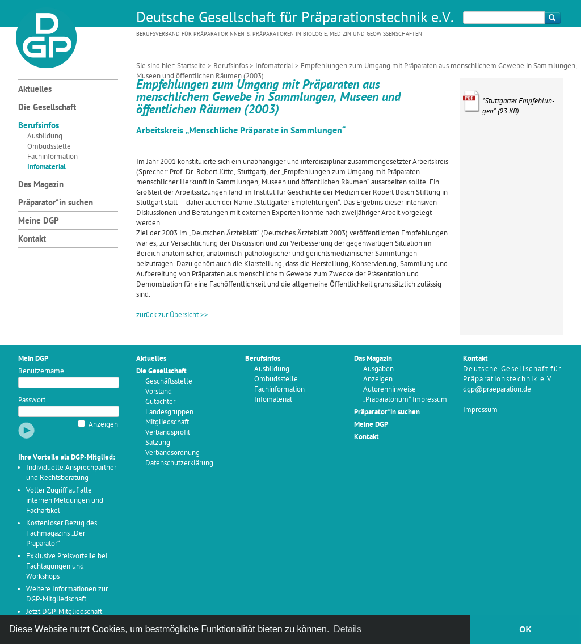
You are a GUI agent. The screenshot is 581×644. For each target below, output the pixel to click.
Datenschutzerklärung (179, 463)
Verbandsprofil (167, 432)
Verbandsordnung (172, 453)
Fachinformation (52, 157)
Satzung (157, 443)
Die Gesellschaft (47, 108)
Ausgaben (378, 369)
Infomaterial (274, 66)
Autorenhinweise (389, 389)
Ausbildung (44, 136)
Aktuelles (35, 90)
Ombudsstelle (49, 146)
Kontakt (32, 239)
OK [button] (525, 629)
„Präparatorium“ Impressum (405, 400)
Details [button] (347, 629)
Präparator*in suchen (55, 203)
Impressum (480, 410)
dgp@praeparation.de (497, 389)
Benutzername (41, 371)
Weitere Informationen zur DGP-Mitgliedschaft (67, 594)
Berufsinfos (230, 66)
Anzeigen (103, 425)
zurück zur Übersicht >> (172, 315)
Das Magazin (41, 185)
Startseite (191, 66)
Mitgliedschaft (167, 422)
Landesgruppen (169, 412)
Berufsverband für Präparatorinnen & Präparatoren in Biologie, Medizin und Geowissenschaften (279, 34)
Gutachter (160, 402)
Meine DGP (38, 221)
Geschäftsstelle (168, 381)
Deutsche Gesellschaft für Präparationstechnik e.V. (295, 19)
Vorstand (158, 392)
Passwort (31, 400)
